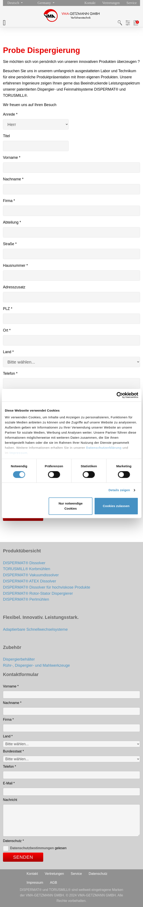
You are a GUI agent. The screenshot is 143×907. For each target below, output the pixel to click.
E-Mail (9, 783)
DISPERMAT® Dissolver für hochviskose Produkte (46, 587)
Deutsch (13, 3)
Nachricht (10, 800)
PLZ (7, 309)
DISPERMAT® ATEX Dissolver (29, 581)
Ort (7, 330)
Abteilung (12, 222)
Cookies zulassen (116, 506)
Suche (120, 23)
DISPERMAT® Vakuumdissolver (31, 575)
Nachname (13, 179)
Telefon (10, 373)
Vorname (11, 157)
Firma (9, 201)
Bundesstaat (13, 751)
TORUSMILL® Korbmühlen (26, 569)
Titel (6, 136)
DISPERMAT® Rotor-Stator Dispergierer (38, 593)
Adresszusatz (14, 287)
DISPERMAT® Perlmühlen (26, 599)
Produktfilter (128, 23)
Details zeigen (119, 490)
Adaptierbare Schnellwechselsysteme (35, 629)
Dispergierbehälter (19, 659)
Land (8, 352)
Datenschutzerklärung (104, 447)
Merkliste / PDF (136, 23)
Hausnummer (15, 265)
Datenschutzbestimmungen (32, 848)
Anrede (10, 114)
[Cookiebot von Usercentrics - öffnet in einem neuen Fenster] (119, 395)
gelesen (38, 848)
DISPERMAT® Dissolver (24, 563)
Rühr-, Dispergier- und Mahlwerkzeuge (36, 665)
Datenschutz (13, 841)
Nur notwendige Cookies (70, 506)
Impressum (19, 453)
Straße (10, 244)
